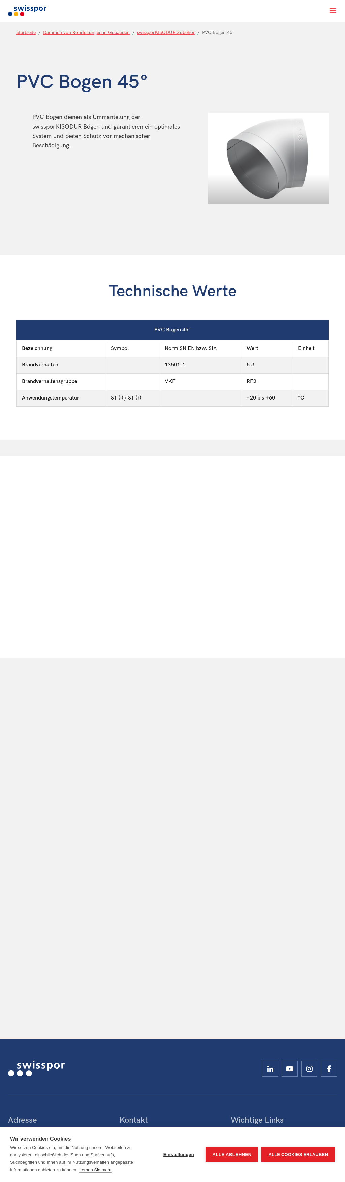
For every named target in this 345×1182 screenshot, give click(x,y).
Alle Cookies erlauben (298, 1154)
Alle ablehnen (231, 1154)
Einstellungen (178, 1154)
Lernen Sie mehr (95, 1169)
